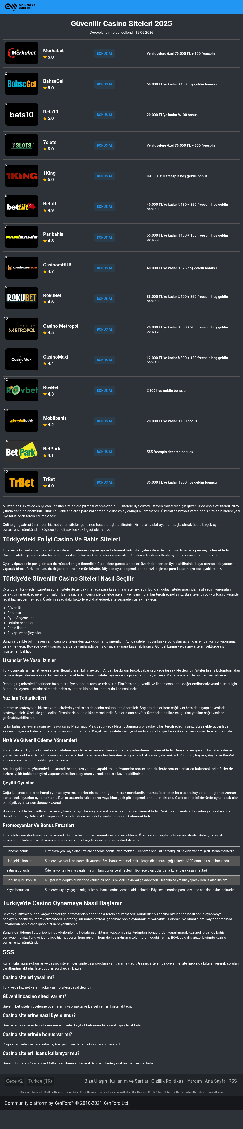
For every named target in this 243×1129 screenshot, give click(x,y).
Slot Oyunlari (139, 1111)
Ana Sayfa (215, 1100)
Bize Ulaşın (95, 1100)
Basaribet (37, 1111)
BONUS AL (106, 54)
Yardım (194, 1100)
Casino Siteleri (215, 1111)
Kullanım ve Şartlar (129, 1100)
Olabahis (25, 1111)
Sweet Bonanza (88, 1111)
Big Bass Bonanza (53, 1111)
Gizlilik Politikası (168, 1100)
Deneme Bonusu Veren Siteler (114, 1111)
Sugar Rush (72, 1111)
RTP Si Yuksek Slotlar (159, 1111)
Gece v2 (14, 1100)
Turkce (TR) (40, 1100)
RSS (233, 1100)
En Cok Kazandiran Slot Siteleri (189, 1111)
